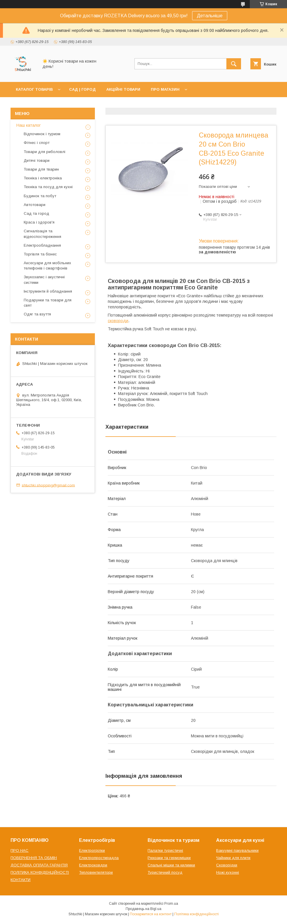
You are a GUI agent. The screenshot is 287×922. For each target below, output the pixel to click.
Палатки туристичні (165, 850)
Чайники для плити (233, 858)
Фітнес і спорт (36, 142)
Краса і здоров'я (39, 222)
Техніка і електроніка (43, 178)
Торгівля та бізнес (40, 254)
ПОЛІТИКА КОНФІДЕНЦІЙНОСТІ (40, 872)
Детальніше (210, 15)
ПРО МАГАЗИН (165, 89)
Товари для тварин (41, 169)
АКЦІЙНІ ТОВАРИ (123, 89)
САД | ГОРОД (82, 89)
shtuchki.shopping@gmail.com (48, 485)
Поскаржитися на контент (151, 914)
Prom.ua (171, 904)
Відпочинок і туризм (42, 134)
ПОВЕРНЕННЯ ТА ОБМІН (34, 858)
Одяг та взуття (37, 314)
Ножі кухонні (227, 872)
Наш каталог (28, 125)
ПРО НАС (19, 850)
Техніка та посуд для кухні (48, 187)
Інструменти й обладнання (48, 291)
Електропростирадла (99, 858)
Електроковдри (93, 865)
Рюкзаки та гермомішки (169, 858)
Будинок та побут (40, 196)
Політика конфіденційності (196, 914)
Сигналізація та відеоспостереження (42, 233)
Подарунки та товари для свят (47, 303)
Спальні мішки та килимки (171, 865)
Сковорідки (226, 865)
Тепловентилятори (96, 872)
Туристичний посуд (165, 872)
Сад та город (36, 213)
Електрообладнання (42, 245)
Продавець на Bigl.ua (143, 909)
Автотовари (34, 204)
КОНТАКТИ (20, 880)
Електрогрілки (92, 850)
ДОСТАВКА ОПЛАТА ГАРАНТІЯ (39, 865)
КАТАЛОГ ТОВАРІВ (34, 89)
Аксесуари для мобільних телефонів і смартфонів (47, 265)
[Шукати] (233, 63)
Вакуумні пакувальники (237, 850)
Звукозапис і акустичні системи (44, 279)
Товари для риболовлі (44, 152)
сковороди (118, 320)
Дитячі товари (36, 160)
